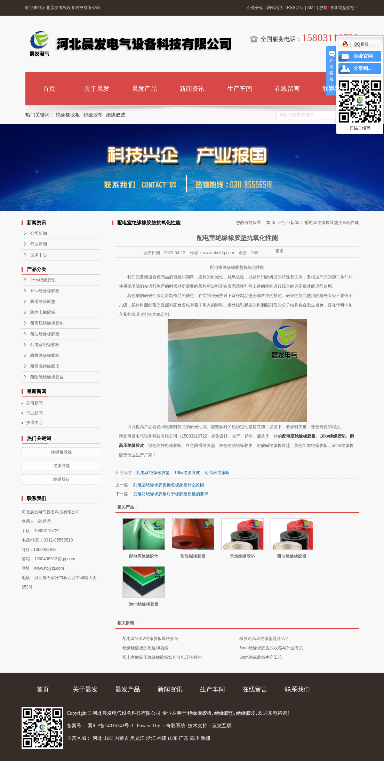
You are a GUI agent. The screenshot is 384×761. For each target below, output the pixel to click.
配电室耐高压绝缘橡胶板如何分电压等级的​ (162, 657)
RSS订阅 (295, 7)
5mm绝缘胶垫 (43, 280)
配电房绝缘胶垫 (143, 556)
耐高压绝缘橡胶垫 (47, 323)
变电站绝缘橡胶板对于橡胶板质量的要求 (170, 493)
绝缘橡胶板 (68, 115)
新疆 (205, 738)
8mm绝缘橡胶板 (144, 604)
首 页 (270, 222)
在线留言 (287, 88)
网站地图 (275, 7)
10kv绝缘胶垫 (333, 436)
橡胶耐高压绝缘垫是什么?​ (263, 638)
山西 (108, 738)
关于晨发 (96, 88)
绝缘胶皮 (116, 115)
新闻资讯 (192, 88)
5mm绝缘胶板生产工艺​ (260, 657)
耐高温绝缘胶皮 (44, 366)
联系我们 (334, 88)
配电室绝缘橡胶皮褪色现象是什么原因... (170, 484)
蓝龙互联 (222, 725)
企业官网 (363, 56)
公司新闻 (38, 233)
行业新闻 (38, 244)
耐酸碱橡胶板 (193, 556)
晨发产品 (144, 88)
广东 (184, 738)
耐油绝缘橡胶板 (44, 333)
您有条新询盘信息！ (339, 7)
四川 (195, 738)
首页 (49, 88)
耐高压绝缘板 (217, 472)
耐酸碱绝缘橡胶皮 (47, 377)
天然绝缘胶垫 (242, 556)
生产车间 (239, 88)
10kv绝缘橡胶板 (44, 290)
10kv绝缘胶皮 (187, 472)
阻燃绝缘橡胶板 (44, 355)
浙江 (151, 738)
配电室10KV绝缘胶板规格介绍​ (150, 638)
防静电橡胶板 (42, 312)
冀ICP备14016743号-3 (111, 725)
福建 (162, 738)
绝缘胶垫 (93, 115)
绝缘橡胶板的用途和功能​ (145, 648)
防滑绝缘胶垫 (42, 301)
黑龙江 (137, 738)
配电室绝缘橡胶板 (298, 436)
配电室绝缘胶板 (44, 344)
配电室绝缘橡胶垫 (153, 472)
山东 (173, 738)
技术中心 (38, 255)
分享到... (362, 68)
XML (311, 7)
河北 (97, 738)
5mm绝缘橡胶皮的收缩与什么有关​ (271, 648)
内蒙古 (121, 738)
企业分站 (255, 7)
